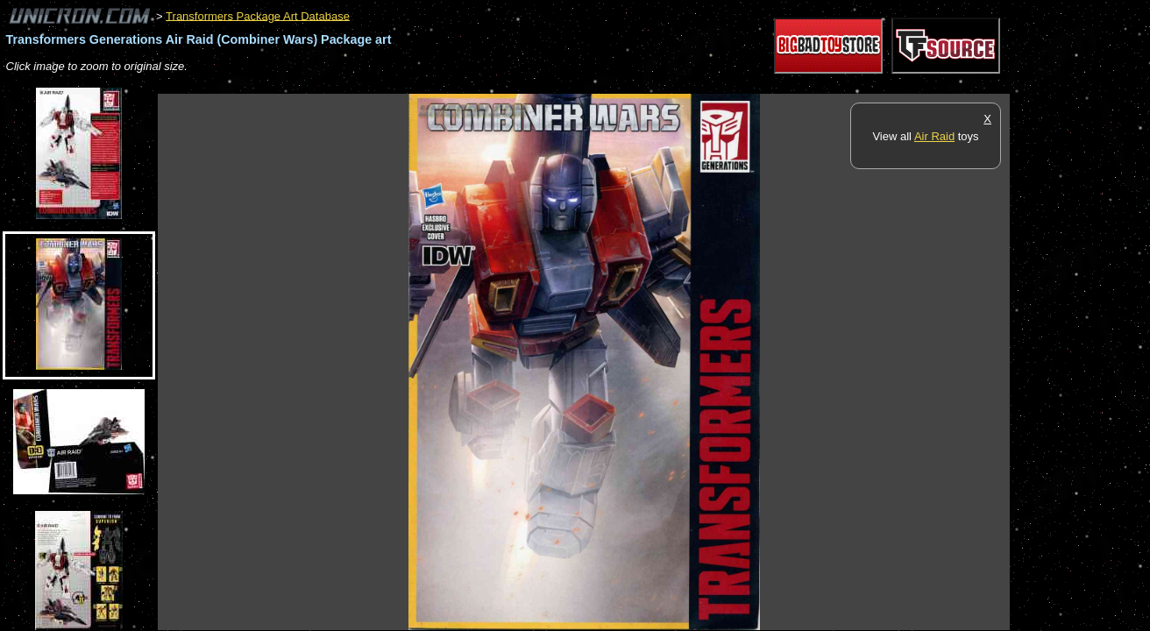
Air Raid (934, 136)
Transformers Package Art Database (258, 15)
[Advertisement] (477, 84)
